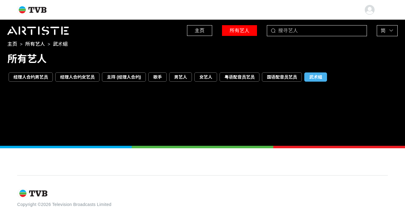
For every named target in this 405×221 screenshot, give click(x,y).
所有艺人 (239, 30)
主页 (199, 30)
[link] (12, 44)
